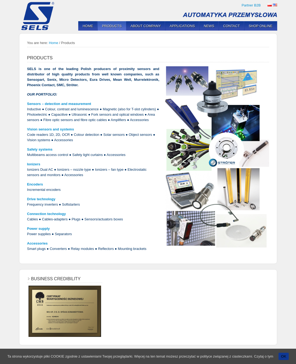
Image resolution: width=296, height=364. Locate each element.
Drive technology (41, 199)
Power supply (38, 229)
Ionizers (33, 164)
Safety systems (40, 149)
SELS (39, 16)
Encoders (35, 184)
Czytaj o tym (263, 356)
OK (283, 356)
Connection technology (46, 214)
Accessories (37, 243)
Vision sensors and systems (50, 129)
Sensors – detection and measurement (59, 104)
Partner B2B (251, 5)
